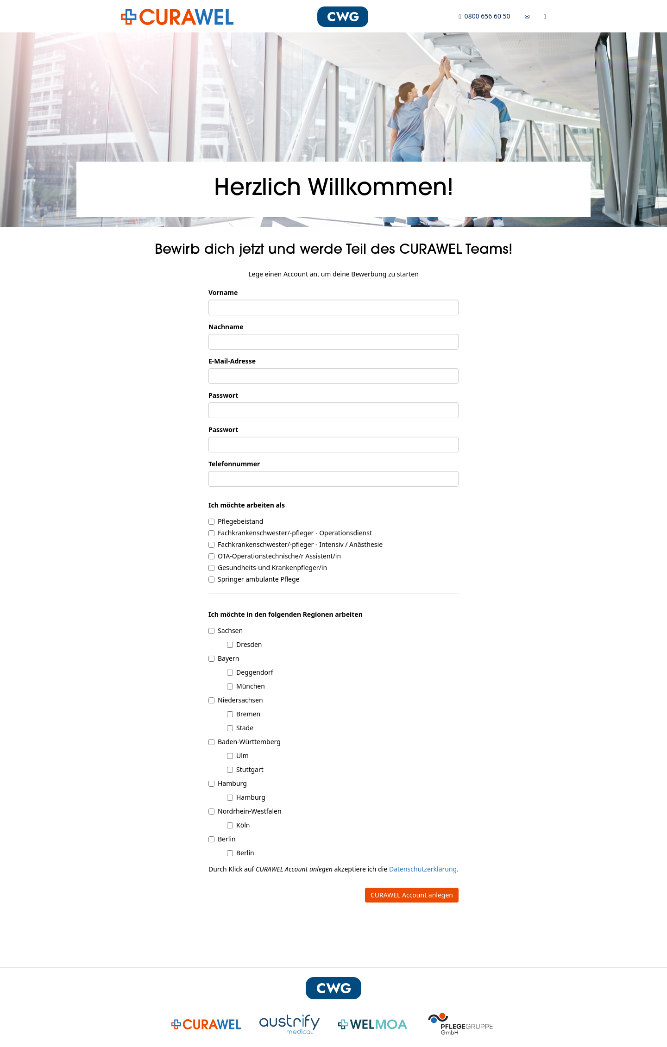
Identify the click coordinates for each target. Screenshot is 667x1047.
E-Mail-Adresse (232, 361)
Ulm (238, 755)
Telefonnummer (234, 463)
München (246, 686)
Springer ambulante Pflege (253, 579)
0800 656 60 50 (484, 16)
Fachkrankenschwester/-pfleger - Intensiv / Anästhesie (295, 544)
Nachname (226, 326)
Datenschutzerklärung (423, 869)
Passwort (223, 395)
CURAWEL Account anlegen (412, 894)
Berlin (222, 838)
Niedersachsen (235, 700)
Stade (240, 727)
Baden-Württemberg (244, 741)
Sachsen (225, 630)
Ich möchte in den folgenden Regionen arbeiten (285, 614)
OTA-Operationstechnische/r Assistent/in (274, 556)
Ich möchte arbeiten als (246, 505)
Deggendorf (250, 672)
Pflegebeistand (235, 521)
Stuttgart (245, 769)
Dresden (244, 644)
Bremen (243, 713)
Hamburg (227, 783)
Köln (238, 825)
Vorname (223, 292)
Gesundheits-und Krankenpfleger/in (267, 567)
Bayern (223, 658)
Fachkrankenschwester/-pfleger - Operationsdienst (290, 532)
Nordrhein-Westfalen (245, 811)
